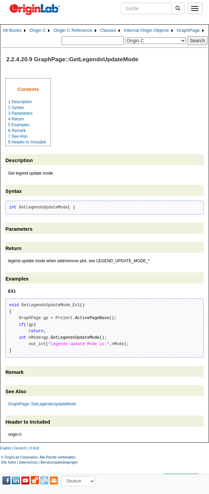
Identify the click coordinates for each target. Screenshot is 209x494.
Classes (108, 30)
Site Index (8, 462)
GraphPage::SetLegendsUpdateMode (42, 404)
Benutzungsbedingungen (59, 462)
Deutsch (20, 448)
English (5, 448)
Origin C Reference (73, 30)
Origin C (37, 30)
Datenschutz (28, 462)
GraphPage (188, 30)
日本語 (34, 448)
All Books (12, 30)
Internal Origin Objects (146, 30)
